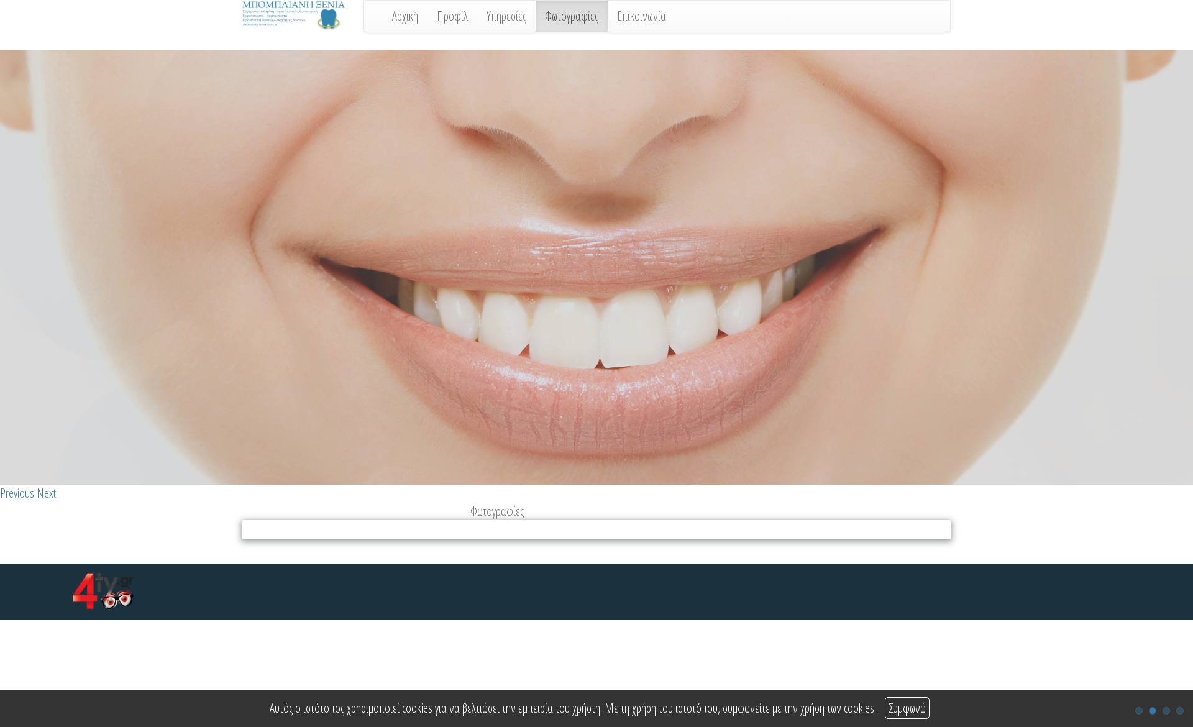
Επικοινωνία (641, 15)
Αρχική (405, 15)
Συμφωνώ (907, 708)
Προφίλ (452, 15)
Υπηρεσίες (506, 15)
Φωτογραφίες (571, 15)
